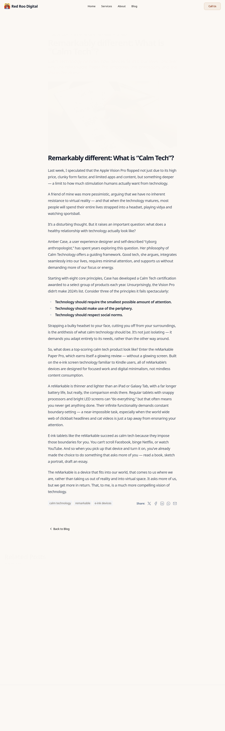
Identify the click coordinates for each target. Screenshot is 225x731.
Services (106, 6)
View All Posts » (14, 561)
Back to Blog (59, 529)
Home (92, 6)
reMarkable (82, 503)
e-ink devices (103, 503)
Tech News (104, 29)
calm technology (60, 503)
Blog (134, 6)
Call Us (212, 6)
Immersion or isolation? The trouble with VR (24, 636)
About (122, 6)
